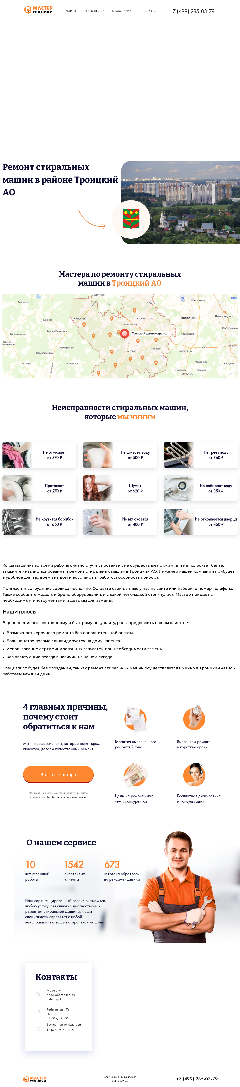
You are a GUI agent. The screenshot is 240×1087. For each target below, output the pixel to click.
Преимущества (93, 11)
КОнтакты (149, 11)
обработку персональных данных (66, 797)
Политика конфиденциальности (120, 1077)
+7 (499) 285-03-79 (192, 11)
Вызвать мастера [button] (58, 774)
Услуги (70, 11)
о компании (121, 11)
